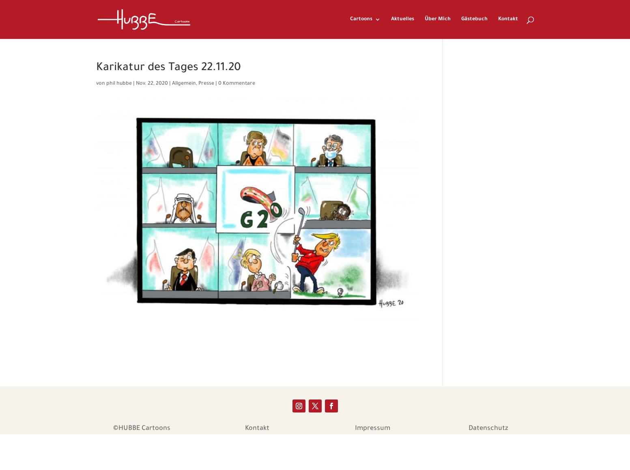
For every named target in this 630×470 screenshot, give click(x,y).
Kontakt (508, 19)
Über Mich (438, 19)
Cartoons (361, 19)
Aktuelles (402, 19)
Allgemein (184, 84)
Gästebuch (474, 19)
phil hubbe (119, 84)
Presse (206, 84)
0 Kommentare (236, 84)
